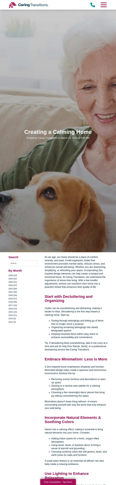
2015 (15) (12, 312)
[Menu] (104, 5)
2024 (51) (12, 282)
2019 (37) (12, 298)
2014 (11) (12, 315)
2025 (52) (12, 278)
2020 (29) (12, 295)
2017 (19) (12, 305)
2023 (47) (12, 285)
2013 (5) (12, 318)
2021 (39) (12, 292)
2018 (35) (12, 302)
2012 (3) (12, 322)
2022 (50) (12, 288)
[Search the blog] (23, 263)
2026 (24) (12, 275)
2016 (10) (12, 308)
